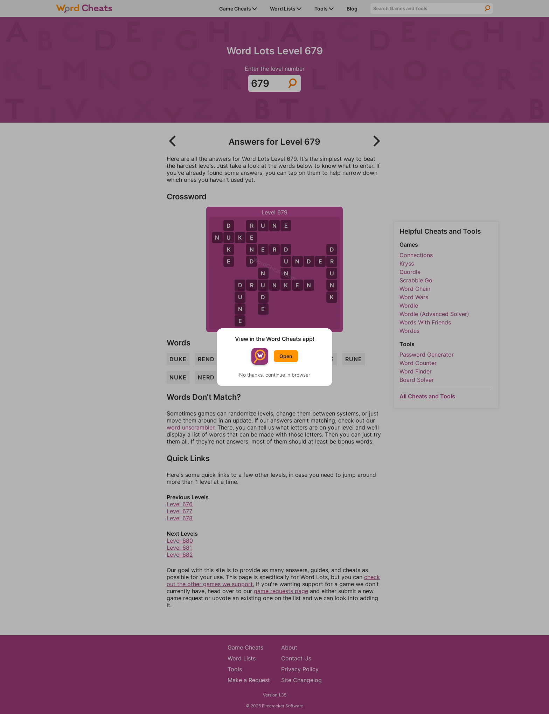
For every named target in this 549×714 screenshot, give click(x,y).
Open (285, 356)
